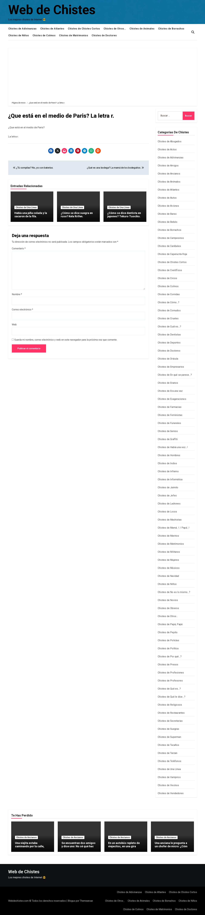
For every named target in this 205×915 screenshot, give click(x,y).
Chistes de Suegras (168, 728)
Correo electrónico (22, 309)
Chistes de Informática (170, 479)
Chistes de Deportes (169, 342)
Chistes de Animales (142, 28)
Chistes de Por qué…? (170, 656)
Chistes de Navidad (168, 576)
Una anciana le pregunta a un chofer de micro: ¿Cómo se (172, 846)
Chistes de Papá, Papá (170, 624)
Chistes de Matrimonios (73, 35)
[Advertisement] (103, 72)
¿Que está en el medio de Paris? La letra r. (62, 115)
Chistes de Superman (169, 737)
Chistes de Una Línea (26, 207)
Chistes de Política (168, 648)
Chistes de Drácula (168, 358)
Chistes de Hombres (169, 455)
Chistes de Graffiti (168, 439)
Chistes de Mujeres (168, 559)
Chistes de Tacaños (168, 745)
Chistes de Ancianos (169, 173)
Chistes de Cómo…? (168, 302)
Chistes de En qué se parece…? (175, 374)
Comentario (19, 248)
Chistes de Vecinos (168, 785)
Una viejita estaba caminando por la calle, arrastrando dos (29, 846)
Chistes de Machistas (170, 519)
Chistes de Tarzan (167, 753)
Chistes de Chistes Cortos (84, 28)
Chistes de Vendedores (170, 793)
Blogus (71, 900)
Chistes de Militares (169, 551)
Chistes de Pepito (167, 632)
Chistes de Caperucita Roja (172, 254)
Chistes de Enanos (168, 382)
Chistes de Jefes (167, 495)
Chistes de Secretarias (170, 720)
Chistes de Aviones (168, 205)
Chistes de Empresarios (171, 366)
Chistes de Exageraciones (172, 399)
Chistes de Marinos (168, 535)
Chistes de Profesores (170, 680)
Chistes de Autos (167, 197)
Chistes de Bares (167, 213)
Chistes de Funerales (169, 423)
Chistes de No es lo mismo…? (174, 592)
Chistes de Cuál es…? (169, 326)
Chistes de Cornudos (169, 310)
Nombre (17, 294)
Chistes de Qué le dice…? (171, 696)
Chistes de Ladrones (169, 503)
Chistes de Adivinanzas (22, 28)
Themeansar (86, 900)
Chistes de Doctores (104, 35)
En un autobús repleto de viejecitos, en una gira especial (124, 846)
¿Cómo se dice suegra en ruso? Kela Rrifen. (77, 214)
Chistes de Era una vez (170, 390)
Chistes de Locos (167, 511)
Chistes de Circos (167, 278)
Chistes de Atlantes (52, 28)
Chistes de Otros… (115, 28)
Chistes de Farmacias (169, 407)
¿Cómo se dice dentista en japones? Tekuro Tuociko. (124, 214)
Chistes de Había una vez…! (173, 447)
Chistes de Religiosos (170, 704)
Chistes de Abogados (169, 141)
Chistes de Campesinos (171, 238)
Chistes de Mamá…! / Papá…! (173, 527)
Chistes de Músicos (169, 568)
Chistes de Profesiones (171, 672)
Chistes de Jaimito (168, 487)
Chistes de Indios (167, 463)
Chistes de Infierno (168, 471)
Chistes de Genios (168, 431)
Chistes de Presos (168, 664)
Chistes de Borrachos (171, 28)
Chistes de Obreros (168, 608)
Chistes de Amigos (168, 165)
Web (14, 324)
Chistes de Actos (167, 149)
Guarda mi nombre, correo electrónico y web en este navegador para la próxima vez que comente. (65, 339)
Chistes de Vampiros (169, 777)
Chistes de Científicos (170, 270)
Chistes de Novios (168, 600)
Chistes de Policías (168, 640)
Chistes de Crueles (168, 318)
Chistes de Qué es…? (169, 688)
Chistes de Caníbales (169, 246)
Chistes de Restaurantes (171, 712)
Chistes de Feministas (170, 415)
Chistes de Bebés (167, 221)
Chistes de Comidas (169, 294)
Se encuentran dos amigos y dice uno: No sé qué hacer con (79, 846)
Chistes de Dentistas (169, 334)
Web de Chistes (51, 9)
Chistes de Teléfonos (169, 761)
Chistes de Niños (18, 35)
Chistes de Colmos (44, 35)
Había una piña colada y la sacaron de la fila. (30, 214)
